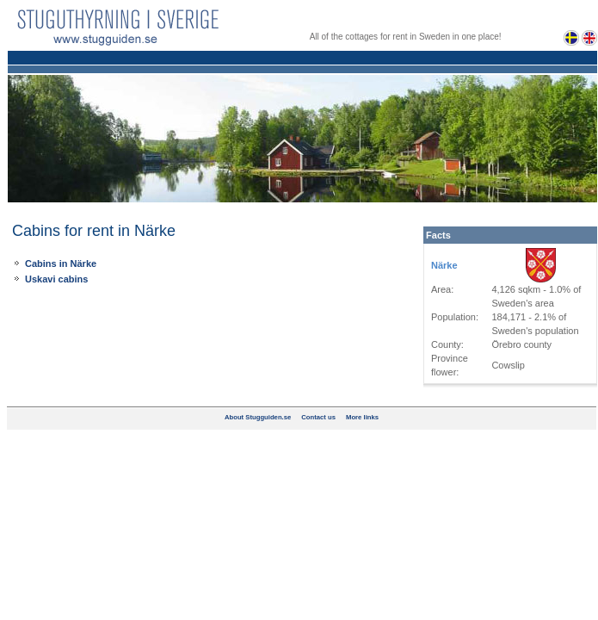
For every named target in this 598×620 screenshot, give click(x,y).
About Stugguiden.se (258, 417)
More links (362, 417)
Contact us (318, 417)
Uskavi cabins (56, 279)
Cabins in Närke (60, 263)
